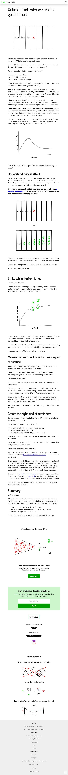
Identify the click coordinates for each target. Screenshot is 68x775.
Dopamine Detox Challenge (34, 736)
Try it (34, 606)
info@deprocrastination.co (38, 761)
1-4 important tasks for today (34, 455)
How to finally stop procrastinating (34, 726)
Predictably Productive (34, 739)
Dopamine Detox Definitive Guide (34, 729)
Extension (34, 748)
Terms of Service (34, 764)
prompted (31, 476)
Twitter (34, 755)
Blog (34, 745)
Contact (34, 768)
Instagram (34, 758)
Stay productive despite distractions (33, 590)
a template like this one (27, 474)
